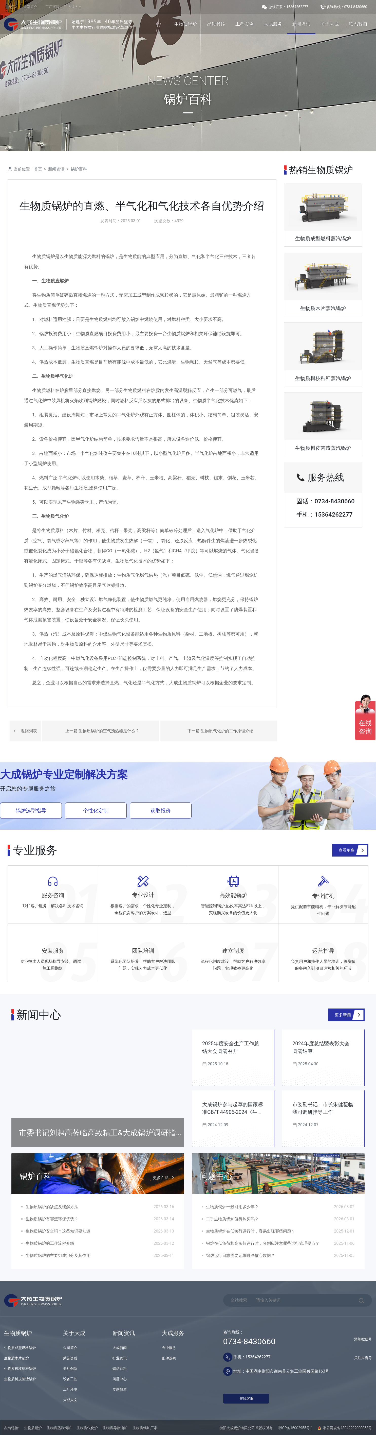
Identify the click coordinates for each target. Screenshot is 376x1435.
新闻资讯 (301, 24)
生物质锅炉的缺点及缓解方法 (52, 1206)
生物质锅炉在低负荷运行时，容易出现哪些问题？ (250, 1231)
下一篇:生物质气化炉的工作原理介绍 (220, 730)
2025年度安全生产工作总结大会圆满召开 (230, 1047)
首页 (11, 7)
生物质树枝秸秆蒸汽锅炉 (323, 378)
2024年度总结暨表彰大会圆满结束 (320, 1047)
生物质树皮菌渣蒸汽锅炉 (323, 448)
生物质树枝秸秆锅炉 (20, 1368)
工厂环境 (52, 7)
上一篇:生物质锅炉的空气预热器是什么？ (102, 730)
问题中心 (119, 1379)
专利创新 (70, 1368)
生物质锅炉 (185, 24)
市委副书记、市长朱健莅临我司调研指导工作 (322, 1108)
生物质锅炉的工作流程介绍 (50, 1243)
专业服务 (169, 1348)
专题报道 (119, 1389)
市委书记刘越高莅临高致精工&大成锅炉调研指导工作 (101, 1137)
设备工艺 (70, 1379)
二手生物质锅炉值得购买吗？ (232, 1219)
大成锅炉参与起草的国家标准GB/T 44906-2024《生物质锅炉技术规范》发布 (232, 1108)
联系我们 (358, 24)
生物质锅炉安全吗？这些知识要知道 (58, 1231)
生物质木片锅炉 (16, 1358)
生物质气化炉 (87, 1428)
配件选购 (169, 1358)
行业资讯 (119, 1358)
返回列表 (29, 730)
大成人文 (75, 7)
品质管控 (216, 24)
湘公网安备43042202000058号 (345, 1428)
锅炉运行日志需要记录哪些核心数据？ (240, 1255)
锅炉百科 (79, 169)
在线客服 (246, 1398)
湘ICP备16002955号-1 (295, 1428)
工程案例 (244, 24)
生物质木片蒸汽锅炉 (323, 308)
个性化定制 (95, 811)
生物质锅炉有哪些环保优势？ (52, 1219)
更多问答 (344, 1178)
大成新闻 (119, 1348)
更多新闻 (343, 1015)
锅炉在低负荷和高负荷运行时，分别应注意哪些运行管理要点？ (262, 1243)
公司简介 (30, 7)
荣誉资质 (70, 1358)
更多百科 (164, 1178)
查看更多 (347, 850)
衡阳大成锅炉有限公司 (237, 1428)
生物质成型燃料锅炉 (20, 1348)
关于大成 (330, 24)
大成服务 (273, 24)
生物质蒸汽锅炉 (59, 1428)
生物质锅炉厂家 (145, 1428)
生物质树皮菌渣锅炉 (20, 1379)
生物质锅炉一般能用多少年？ (232, 1206)
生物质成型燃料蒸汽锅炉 (323, 238)
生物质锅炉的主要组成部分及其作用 (58, 1255)
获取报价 (161, 811)
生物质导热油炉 (115, 1428)
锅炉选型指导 (31, 811)
